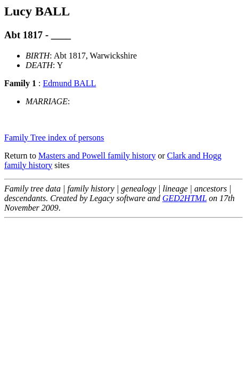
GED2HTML (184, 198)
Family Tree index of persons (54, 137)
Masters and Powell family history (96, 155)
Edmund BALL (69, 83)
